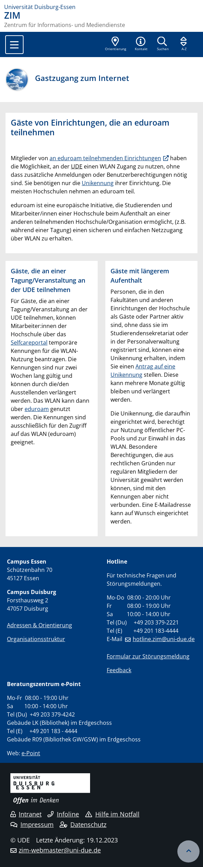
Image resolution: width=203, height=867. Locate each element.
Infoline (63, 814)
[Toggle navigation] (14, 44)
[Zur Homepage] (101, 7)
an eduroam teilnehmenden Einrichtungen (105, 158)
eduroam (37, 409)
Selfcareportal (29, 342)
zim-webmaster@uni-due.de (60, 850)
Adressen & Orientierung (39, 625)
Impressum (32, 824)
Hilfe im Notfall (112, 814)
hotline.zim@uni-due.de (164, 639)
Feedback (119, 670)
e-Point (30, 753)
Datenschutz (83, 824)
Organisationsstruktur (36, 639)
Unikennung (98, 183)
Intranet (26, 814)
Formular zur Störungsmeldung (148, 656)
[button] (141, 44)
